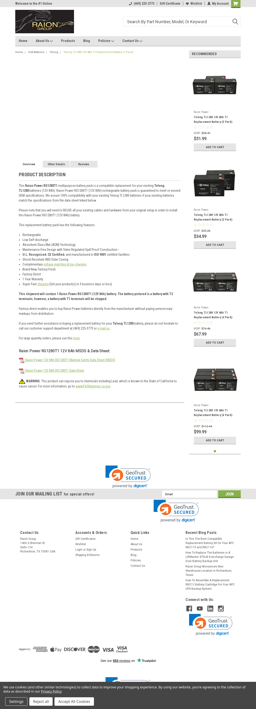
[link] (128, 477)
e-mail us (103, 328)
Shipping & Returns (87, 555)
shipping (43, 284)
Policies (106, 41)
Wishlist (194, 3)
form (76, 338)
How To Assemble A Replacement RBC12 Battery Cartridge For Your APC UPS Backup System (210, 584)
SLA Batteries (36, 52)
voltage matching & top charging (64, 264)
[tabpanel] (214, 107)
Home (23, 41)
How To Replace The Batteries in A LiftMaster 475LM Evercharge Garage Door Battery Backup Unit (210, 557)
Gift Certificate (170, 3)
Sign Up (91, 549)
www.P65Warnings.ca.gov (93, 386)
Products (68, 41)
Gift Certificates (85, 538)
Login (78, 549)
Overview (29, 164)
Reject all (41, 701)
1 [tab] (215, 451)
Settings (16, 701)
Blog (86, 41)
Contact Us (132, 41)
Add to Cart (215, 147)
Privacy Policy (51, 691)
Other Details (56, 164)
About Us (44, 41)
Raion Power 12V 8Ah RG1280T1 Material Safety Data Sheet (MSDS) (67, 360)
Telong (54, 52)
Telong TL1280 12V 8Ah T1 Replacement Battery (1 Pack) (98, 52)
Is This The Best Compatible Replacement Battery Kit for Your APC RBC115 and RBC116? (210, 543)
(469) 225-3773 (141, 3)
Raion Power (201, 112)
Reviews (83, 164)
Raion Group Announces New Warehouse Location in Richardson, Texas (209, 571)
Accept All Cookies (74, 701)
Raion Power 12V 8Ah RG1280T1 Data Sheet (51, 370)
